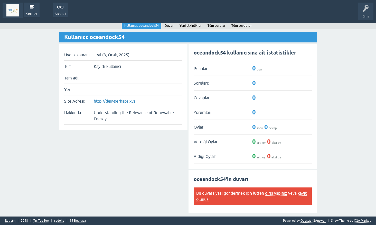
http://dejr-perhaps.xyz (115, 101)
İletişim (10, 220)
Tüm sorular (216, 26)
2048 (24, 220)
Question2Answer (313, 220)
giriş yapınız (276, 193)
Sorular (31, 14)
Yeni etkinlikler (191, 26)
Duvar (169, 26)
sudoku (59, 220)
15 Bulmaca (78, 220)
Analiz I (60, 14)
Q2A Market (362, 220)
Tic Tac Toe (41, 220)
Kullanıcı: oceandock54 (141, 26)
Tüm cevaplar (241, 26)
